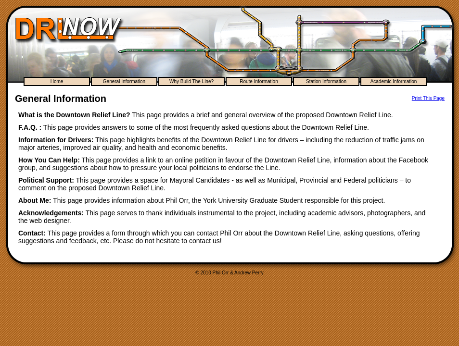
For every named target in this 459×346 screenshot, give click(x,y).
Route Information (259, 81)
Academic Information (393, 81)
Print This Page (428, 98)
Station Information (326, 81)
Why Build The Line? (191, 81)
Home (57, 81)
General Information (124, 81)
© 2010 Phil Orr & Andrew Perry (229, 272)
